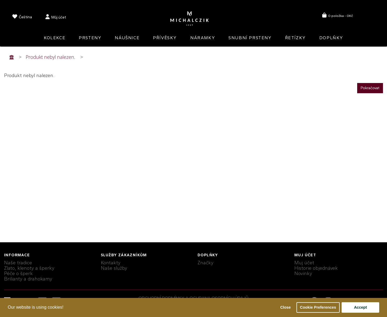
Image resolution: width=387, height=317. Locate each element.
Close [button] (285, 307)
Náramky (202, 37)
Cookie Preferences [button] (318, 307)
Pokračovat (370, 88)
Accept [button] (360, 307)
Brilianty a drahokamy (28, 279)
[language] (22, 17)
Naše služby (114, 268)
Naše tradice (18, 263)
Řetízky (295, 37)
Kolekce (54, 37)
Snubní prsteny (249, 37)
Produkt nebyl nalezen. (50, 57)
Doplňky (331, 37)
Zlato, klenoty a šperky (29, 268)
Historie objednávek (316, 268)
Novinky (303, 273)
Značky (205, 263)
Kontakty (110, 263)
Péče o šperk (18, 273)
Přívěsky (165, 37)
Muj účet (304, 263)
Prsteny (90, 37)
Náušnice (127, 37)
